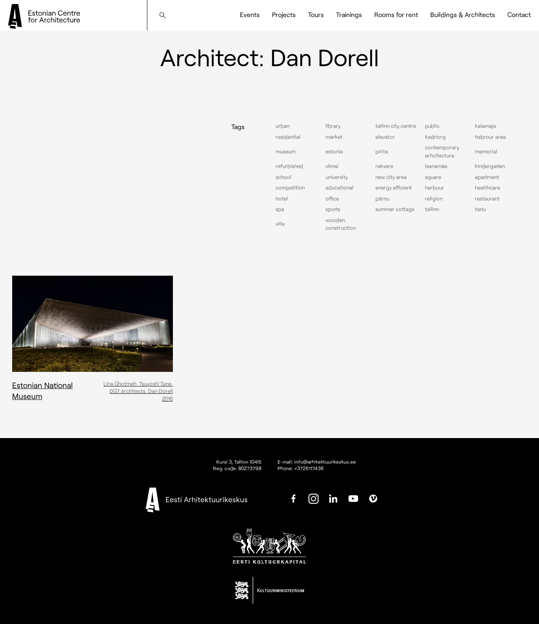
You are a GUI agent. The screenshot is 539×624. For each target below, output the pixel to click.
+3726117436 (309, 468)
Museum (285, 151)
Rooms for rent (396, 14)
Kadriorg (435, 137)
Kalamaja (485, 126)
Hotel (282, 198)
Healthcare (487, 187)
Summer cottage (394, 209)
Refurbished (289, 166)
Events (250, 14)
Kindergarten (490, 166)
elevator (385, 137)
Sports (333, 209)
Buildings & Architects (462, 14)
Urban (282, 126)
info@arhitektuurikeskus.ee (325, 461)
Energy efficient (393, 187)
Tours (316, 14)
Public (432, 126)
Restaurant (487, 198)
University (337, 177)
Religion (434, 198)
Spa (280, 209)
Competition (290, 187)
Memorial (486, 151)
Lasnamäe (436, 166)
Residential (288, 137)
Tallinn (432, 209)
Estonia (334, 151)
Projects (284, 14)
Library (333, 126)
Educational (340, 187)
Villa (280, 223)
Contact (519, 14)
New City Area (391, 177)
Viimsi (332, 166)
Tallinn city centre (395, 126)
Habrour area (490, 137)
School (283, 177)
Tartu (480, 209)
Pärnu (382, 198)
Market (334, 137)
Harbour (434, 187)
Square (433, 177)
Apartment (487, 177)
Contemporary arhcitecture (442, 151)
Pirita (381, 151)
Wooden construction (341, 224)
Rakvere (384, 166)
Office (332, 198)
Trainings (349, 14)
